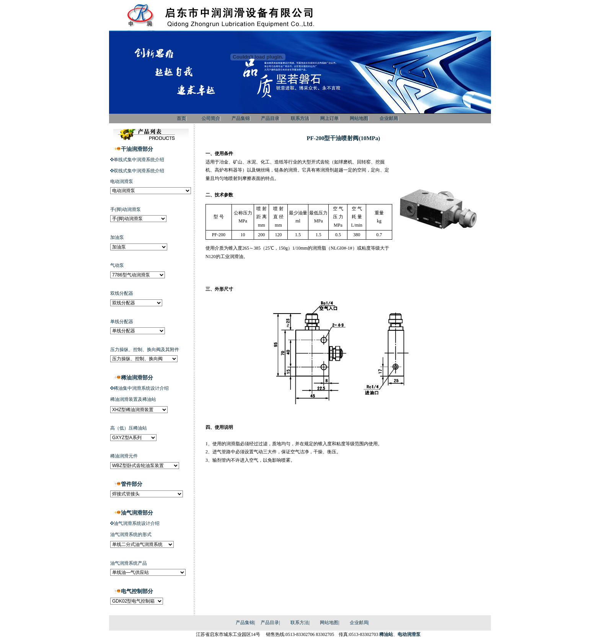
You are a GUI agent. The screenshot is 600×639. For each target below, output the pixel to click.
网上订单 (329, 118)
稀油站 (386, 634)
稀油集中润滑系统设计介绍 (141, 388)
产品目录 (270, 118)
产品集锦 (241, 118)
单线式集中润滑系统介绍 (139, 159)
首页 (171, 118)
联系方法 (300, 118)
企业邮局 (389, 118)
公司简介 (211, 118)
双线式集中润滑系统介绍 (139, 170)
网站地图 (359, 118)
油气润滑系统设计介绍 (137, 523)
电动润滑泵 (409, 634)
